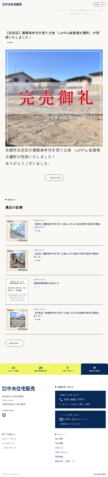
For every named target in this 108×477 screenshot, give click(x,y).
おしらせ (38, 287)
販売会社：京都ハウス (65, 461)
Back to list (55, 178)
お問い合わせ (61, 452)
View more (13, 343)
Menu (99, 4)
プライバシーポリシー (11, 474)
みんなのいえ (8, 443)
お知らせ (59, 447)
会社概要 (59, 443)
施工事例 (59, 438)
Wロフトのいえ (9, 438)
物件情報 (10, 42)
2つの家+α (9, 434)
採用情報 (59, 456)
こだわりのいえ (9, 447)
